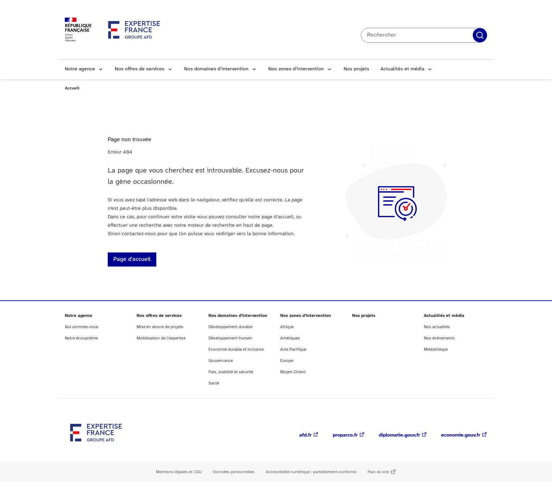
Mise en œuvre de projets (160, 327)
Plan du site (378, 472)
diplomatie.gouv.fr (399, 435)
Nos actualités (437, 327)
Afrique (287, 327)
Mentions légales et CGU (179, 472)
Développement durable (230, 327)
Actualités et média (402, 69)
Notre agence (80, 69)
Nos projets (356, 69)
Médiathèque (436, 349)
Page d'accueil (132, 259)
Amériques (290, 338)
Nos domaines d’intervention (216, 69)
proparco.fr (345, 435)
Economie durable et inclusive (236, 349)
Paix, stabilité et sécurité (230, 372)
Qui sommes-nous (82, 327)
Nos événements (439, 338)
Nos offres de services (139, 69)
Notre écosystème (81, 338)
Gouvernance (220, 360)
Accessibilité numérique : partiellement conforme (311, 472)
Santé (213, 383)
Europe (286, 360)
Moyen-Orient (293, 372)
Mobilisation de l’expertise (161, 338)
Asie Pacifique (293, 349)
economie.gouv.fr (460, 435)
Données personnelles (234, 472)
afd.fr (305, 435)
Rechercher (480, 35)
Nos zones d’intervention (296, 69)
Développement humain (230, 338)
